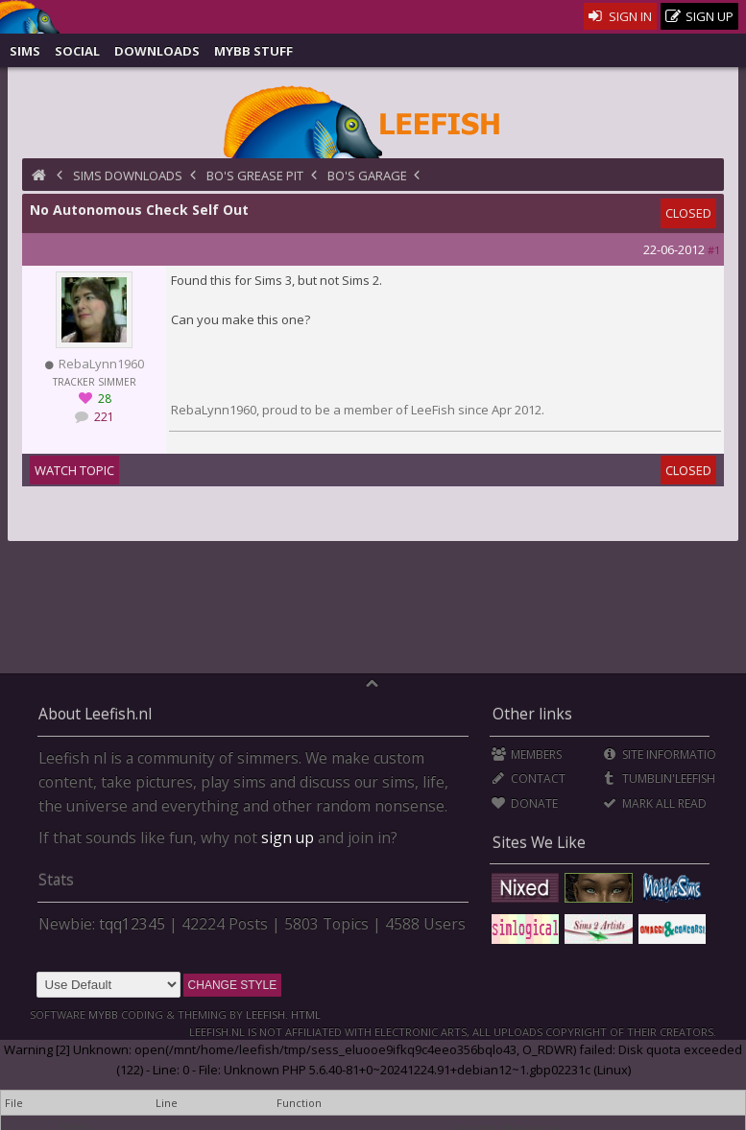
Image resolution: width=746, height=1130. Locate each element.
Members (527, 754)
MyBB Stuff (253, 50)
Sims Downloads (127, 175)
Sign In (621, 16)
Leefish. (267, 1014)
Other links (532, 713)
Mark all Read (655, 803)
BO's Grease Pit (254, 175)
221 (102, 417)
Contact (529, 778)
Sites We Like (539, 842)
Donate (525, 803)
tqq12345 (132, 923)
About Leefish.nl (95, 713)
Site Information (664, 754)
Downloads (157, 50)
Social (77, 50)
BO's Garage (367, 175)
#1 (714, 250)
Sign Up (699, 17)
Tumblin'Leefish (659, 778)
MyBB (103, 1014)
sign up (287, 837)
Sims (25, 50)
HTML (304, 1014)
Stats (56, 879)
